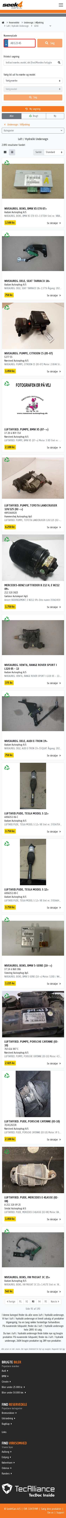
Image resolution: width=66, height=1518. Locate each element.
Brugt (33, 116)
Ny (55, 116)
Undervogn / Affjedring (17, 124)
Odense (5, 1468)
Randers (6, 1473)
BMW (4, 1376)
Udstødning (7, 1418)
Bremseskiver (8, 1413)
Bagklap (6, 1423)
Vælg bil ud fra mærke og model (19, 74)
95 (46, 1301)
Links (4, 1432)
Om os (50, 1512)
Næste (55, 1301)
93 (33, 1301)
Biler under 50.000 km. (13, 1392)
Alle (12, 116)
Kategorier (33, 130)
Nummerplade (10, 35)
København (7, 1462)
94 (39, 1301)
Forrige (11, 1301)
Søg (50, 43)
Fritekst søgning (11, 56)
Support (60, 1512)
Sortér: (39, 152)
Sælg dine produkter (51, 1508)
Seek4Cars (12, 5)
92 (27, 1301)
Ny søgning (33, 109)
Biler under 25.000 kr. (12, 1387)
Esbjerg (5, 1457)
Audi (4, 1370)
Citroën (5, 1381)
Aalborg (5, 1451)
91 (20, 1301)
